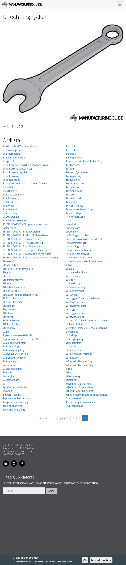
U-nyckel (71, 224)
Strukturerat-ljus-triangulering (20, 294)
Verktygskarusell (75, 301)
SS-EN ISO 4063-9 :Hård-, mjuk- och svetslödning (31, 257)
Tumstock (71, 201)
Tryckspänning (74, 190)
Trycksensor (73, 187)
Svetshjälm (9, 376)
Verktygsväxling (75, 316)
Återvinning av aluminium (80, 402)
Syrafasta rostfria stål (15, 387)
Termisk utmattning (14, 409)
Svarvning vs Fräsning (15, 353)
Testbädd (71, 146)
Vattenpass (72, 294)
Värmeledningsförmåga (79, 353)
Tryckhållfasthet (75, 183)
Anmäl (51, 490)
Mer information (101, 560)
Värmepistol (72, 357)
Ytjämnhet (71, 379)
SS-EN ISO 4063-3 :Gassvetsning (22, 238)
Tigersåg (71, 153)
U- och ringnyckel (76, 216)
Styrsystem (9, 309)
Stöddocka (9, 327)
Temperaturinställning (15, 402)
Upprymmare (73, 227)
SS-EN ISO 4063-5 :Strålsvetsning (22, 246)
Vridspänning (73, 342)
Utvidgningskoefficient (79, 257)
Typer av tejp (73, 213)
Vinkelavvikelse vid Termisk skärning (86, 327)
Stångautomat (11, 320)
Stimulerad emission (14, 287)
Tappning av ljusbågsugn (17, 398)
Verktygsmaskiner (76, 305)
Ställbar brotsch (12, 324)
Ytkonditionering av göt (79, 390)
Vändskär (71, 346)
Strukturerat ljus (12, 290)
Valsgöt (70, 279)
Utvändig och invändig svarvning (84, 261)
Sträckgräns (9, 298)
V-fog (69, 264)
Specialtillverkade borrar (17, 157)
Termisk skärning (12, 405)
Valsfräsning (73, 275)
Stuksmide (8, 305)
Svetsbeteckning (12, 368)
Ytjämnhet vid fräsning (79, 383)
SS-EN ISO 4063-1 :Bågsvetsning (22, 231)
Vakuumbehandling (76, 272)
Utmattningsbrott (76, 242)
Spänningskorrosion (14, 220)
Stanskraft (9, 261)
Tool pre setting (75, 164)
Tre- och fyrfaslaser (77, 172)
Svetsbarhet (10, 365)
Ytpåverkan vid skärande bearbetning (87, 394)
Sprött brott (10, 190)
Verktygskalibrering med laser (83, 298)
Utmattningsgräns (76, 246)
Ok (85, 560)
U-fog (69, 220)
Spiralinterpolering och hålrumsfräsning (25, 183)
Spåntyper (8, 205)
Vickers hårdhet (75, 324)
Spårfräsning (10, 213)
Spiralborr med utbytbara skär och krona (26, 164)
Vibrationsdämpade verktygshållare (86, 320)
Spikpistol (8, 161)
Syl (4, 383)
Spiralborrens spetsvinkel (17, 168)
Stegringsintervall (13, 279)
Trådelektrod (73, 198)
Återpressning (74, 398)
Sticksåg (7, 283)
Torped (70, 168)
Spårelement (10, 209)
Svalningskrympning (14, 342)
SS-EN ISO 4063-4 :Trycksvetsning (23, 242)
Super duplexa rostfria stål (18, 335)
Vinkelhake (72, 331)
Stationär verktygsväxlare (18, 268)
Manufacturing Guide (21, 4)
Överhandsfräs (74, 405)
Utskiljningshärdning (77, 253)
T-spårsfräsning (12, 394)
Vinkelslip (71, 335)
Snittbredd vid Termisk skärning (21, 146)
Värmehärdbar (74, 350)
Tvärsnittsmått (74, 205)
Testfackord (72, 150)
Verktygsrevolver (76, 313)
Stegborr (8, 272)
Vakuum (70, 268)
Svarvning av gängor (15, 350)
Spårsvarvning (11, 216)
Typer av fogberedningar (80, 209)
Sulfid (6, 331)
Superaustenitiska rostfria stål (20, 339)
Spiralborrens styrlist (15, 172)
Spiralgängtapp (11, 179)
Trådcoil (70, 194)
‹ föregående (60, 418)
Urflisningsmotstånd (77, 235)
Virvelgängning (74, 339)
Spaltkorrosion (11, 153)
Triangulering (73, 175)
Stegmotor (9, 275)
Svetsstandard (11, 379)
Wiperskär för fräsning (79, 361)
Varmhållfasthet (75, 290)
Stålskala (8, 313)
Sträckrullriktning (13, 301)
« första (44, 418)
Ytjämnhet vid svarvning (79, 387)
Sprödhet (8, 187)
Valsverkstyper (74, 283)
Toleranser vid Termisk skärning (84, 161)
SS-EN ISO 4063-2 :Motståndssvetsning (26, 235)
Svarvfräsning (11, 346)
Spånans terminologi (14, 194)
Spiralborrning (11, 175)
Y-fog (69, 368)
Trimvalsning (73, 179)
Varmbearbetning (76, 287)
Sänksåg (7, 390)
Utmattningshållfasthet (79, 250)
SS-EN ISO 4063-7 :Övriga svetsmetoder (26, 250)
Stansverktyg (10, 264)
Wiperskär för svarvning (80, 365)
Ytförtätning (73, 376)
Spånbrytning (10, 201)
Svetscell (8, 372)
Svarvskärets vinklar (14, 357)
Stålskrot (8, 316)
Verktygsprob (73, 309)
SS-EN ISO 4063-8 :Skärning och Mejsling (27, 253)
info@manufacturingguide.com (17, 451)
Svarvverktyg (10, 361)
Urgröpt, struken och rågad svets (84, 238)
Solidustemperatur (13, 150)
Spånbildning (10, 198)
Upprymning (72, 231)
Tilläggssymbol (74, 157)
